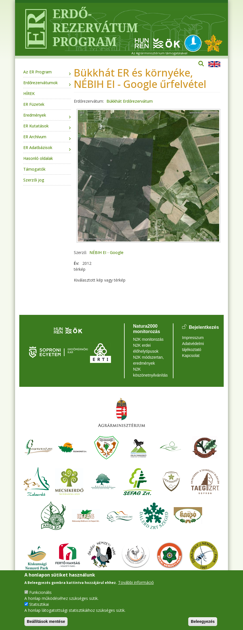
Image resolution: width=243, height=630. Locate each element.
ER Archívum (34, 136)
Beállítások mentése (46, 621)
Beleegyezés (203, 621)
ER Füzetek (33, 104)
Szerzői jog (33, 180)
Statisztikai (39, 604)
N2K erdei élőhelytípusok (146, 348)
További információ (136, 582)
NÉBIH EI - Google (106, 252)
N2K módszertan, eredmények (148, 360)
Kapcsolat (190, 355)
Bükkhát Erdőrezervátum (129, 101)
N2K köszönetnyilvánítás (149, 372)
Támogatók (34, 169)
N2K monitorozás (148, 339)
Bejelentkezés (204, 327)
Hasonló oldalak (38, 158)
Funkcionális (40, 592)
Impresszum (193, 337)
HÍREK (29, 93)
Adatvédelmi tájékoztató (193, 346)
